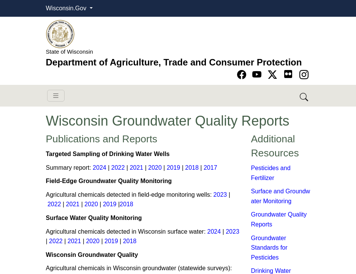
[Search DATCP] (304, 95)
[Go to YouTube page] (258, 75)
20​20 (155, 167)
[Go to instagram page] (304, 75)
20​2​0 (93, 241)
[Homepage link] (60, 33)
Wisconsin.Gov (67, 8)
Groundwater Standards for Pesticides (269, 248)
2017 (210, 167)
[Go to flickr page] (288, 74)
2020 (91, 204)
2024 (99, 167)
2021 (136, 167)
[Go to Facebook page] (243, 75)
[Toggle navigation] (56, 96)
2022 (118, 167)
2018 (192, 167)
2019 (173, 167)
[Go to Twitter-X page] (274, 75)
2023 (220, 194)
